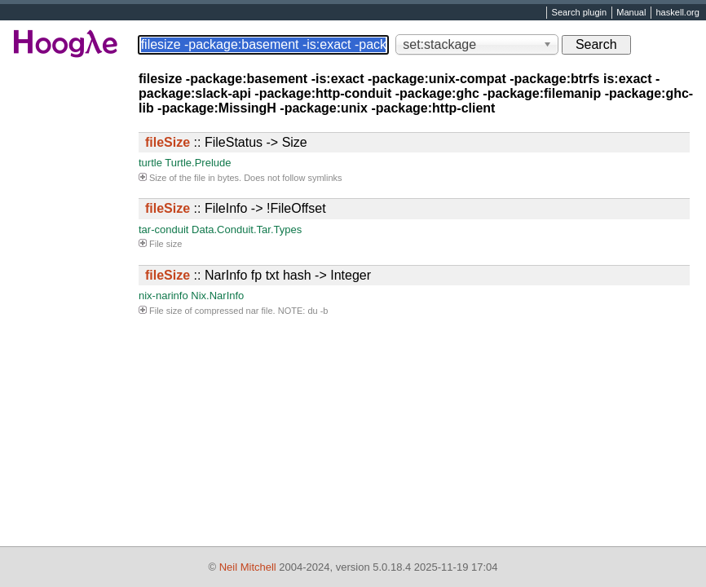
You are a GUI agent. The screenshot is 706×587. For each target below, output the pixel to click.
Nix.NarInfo (217, 295)
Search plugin (579, 13)
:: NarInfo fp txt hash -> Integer (258, 275)
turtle (150, 163)
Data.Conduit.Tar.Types (247, 229)
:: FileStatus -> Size (226, 142)
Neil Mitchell (247, 567)
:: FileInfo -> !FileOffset (235, 208)
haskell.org (677, 13)
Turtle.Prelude (198, 163)
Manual (631, 13)
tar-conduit (163, 229)
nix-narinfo (163, 295)
